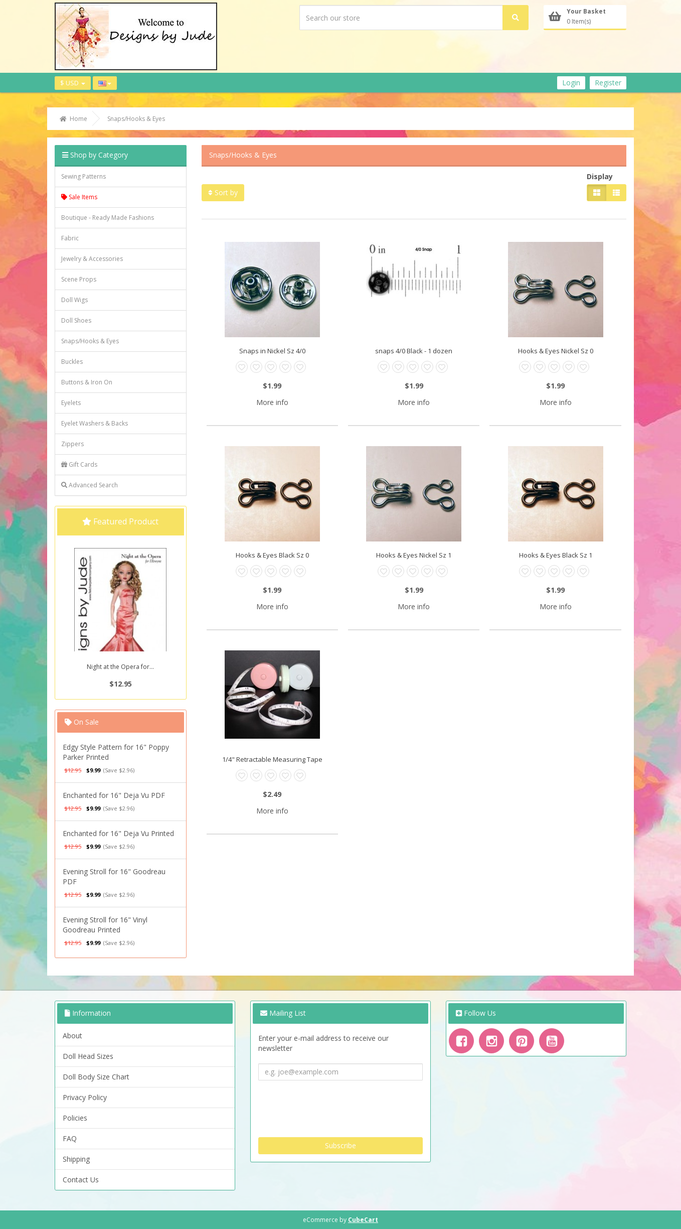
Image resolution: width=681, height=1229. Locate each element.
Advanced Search (89, 485)
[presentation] (334, 1105)
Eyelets (71, 402)
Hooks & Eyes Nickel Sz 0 (555, 350)
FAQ (70, 1138)
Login (571, 82)
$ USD (72, 82)
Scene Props (78, 279)
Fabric (70, 238)
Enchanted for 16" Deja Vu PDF (114, 795)
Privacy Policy (85, 1097)
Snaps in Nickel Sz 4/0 (272, 350)
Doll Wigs (74, 300)
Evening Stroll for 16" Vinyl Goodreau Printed (105, 924)
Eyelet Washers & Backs (94, 423)
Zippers (72, 444)
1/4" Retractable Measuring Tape (272, 759)
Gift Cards (79, 464)
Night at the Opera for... (120, 666)
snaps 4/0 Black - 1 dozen (413, 350)
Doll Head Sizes (88, 1056)
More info (272, 402)
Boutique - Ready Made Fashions (107, 217)
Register (608, 82)
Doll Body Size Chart (96, 1076)
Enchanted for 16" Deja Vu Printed (118, 833)
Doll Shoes (76, 320)
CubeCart (363, 1219)
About (72, 1035)
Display (600, 176)
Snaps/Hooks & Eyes (90, 341)
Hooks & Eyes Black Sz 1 (555, 555)
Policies (75, 1118)
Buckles (72, 361)
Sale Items (79, 197)
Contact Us (81, 1179)
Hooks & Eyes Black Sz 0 (272, 555)
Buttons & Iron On (86, 382)
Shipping (76, 1159)
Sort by (223, 192)
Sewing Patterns (83, 176)
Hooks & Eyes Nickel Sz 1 (413, 555)
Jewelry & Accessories (92, 258)
